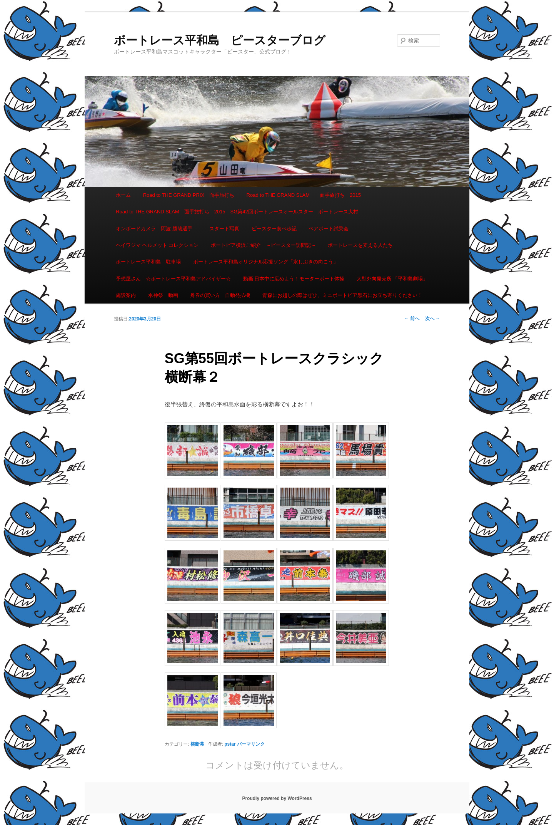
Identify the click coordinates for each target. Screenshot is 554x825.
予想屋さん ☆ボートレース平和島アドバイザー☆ (173, 279)
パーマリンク (251, 744)
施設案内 (126, 295)
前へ (411, 318)
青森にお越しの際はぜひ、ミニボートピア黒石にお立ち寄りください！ (342, 295)
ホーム (123, 195)
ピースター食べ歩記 (274, 228)
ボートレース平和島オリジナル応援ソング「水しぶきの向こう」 (265, 262)
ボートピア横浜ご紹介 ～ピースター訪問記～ (263, 245)
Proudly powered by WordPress (277, 798)
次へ (432, 318)
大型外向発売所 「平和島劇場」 (392, 279)
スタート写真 (224, 228)
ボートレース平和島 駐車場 (148, 262)
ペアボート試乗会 (329, 228)
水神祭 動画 (163, 295)
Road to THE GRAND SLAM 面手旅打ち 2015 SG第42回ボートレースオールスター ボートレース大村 (237, 212)
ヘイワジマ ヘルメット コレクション (157, 245)
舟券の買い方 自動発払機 (220, 295)
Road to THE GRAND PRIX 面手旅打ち (188, 195)
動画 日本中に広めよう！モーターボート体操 (294, 279)
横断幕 (197, 744)
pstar (229, 744)
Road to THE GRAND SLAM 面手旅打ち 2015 (304, 195)
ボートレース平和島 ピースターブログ (219, 40)
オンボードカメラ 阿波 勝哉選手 (156, 228)
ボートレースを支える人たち (360, 245)
